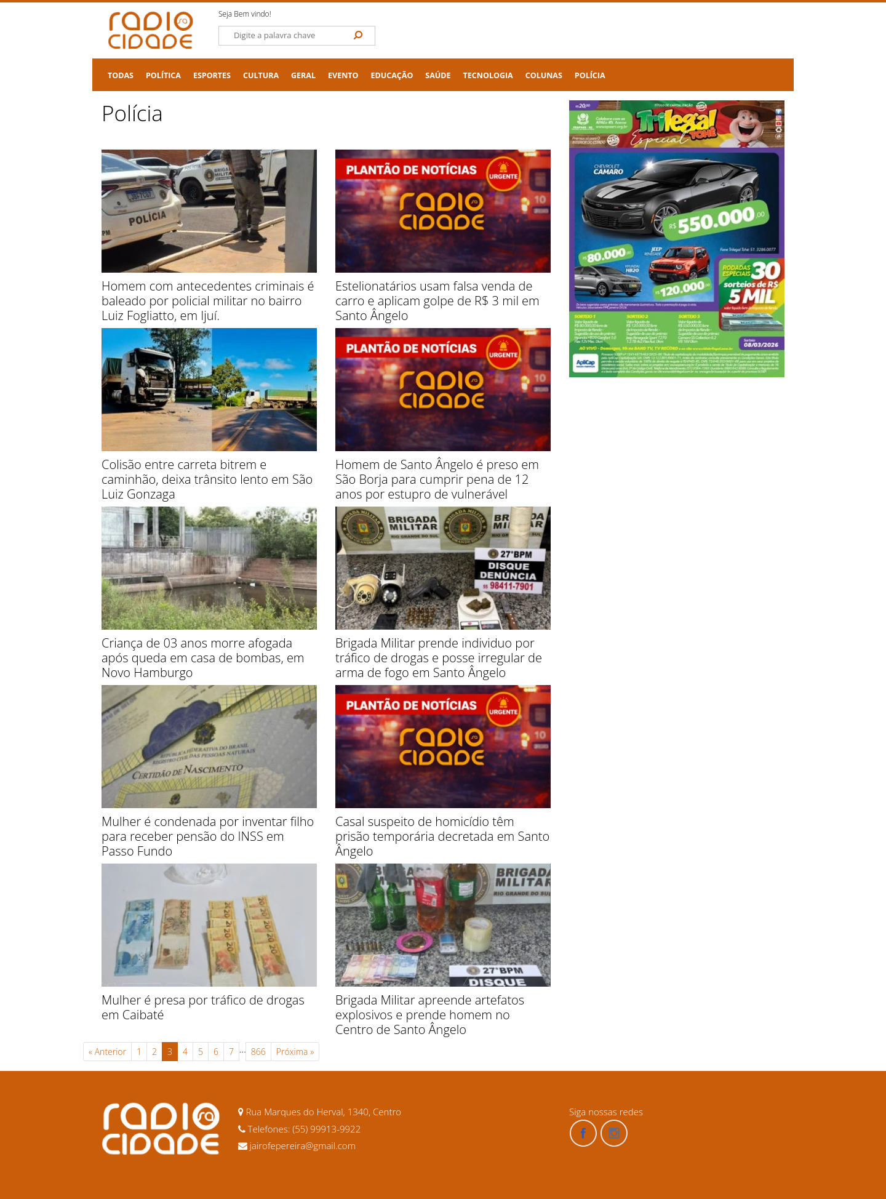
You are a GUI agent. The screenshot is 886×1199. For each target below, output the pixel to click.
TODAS (121, 75)
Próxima (295, 1051)
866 (258, 1051)
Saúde (437, 75)
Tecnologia (488, 75)
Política (163, 75)
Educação (392, 75)
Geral (303, 75)
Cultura (261, 75)
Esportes (212, 75)
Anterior (107, 1051)
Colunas (543, 75)
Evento (343, 75)
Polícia (590, 75)
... (242, 1049)
